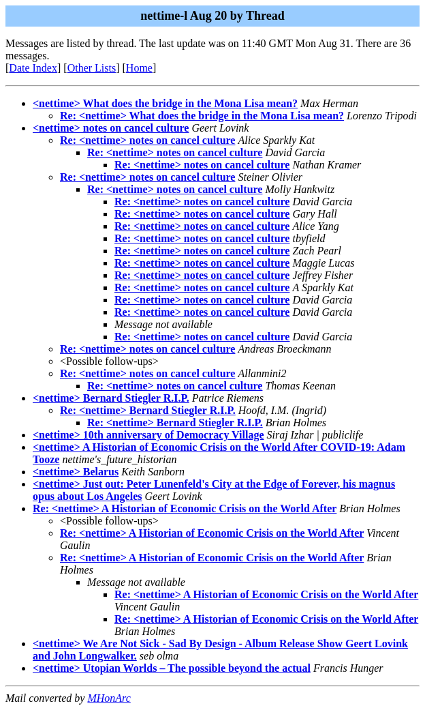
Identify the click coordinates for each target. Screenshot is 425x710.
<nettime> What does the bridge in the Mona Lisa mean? (165, 103)
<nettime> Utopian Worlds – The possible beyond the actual (172, 668)
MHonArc (108, 698)
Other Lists (91, 68)
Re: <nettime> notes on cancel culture (147, 140)
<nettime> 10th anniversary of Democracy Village (148, 435)
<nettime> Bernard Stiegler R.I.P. (111, 398)
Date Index (33, 68)
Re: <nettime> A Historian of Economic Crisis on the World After (184, 508)
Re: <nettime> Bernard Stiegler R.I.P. (148, 410)
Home (139, 68)
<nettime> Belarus (76, 471)
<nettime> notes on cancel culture (111, 128)
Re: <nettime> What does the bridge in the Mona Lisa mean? (202, 115)
